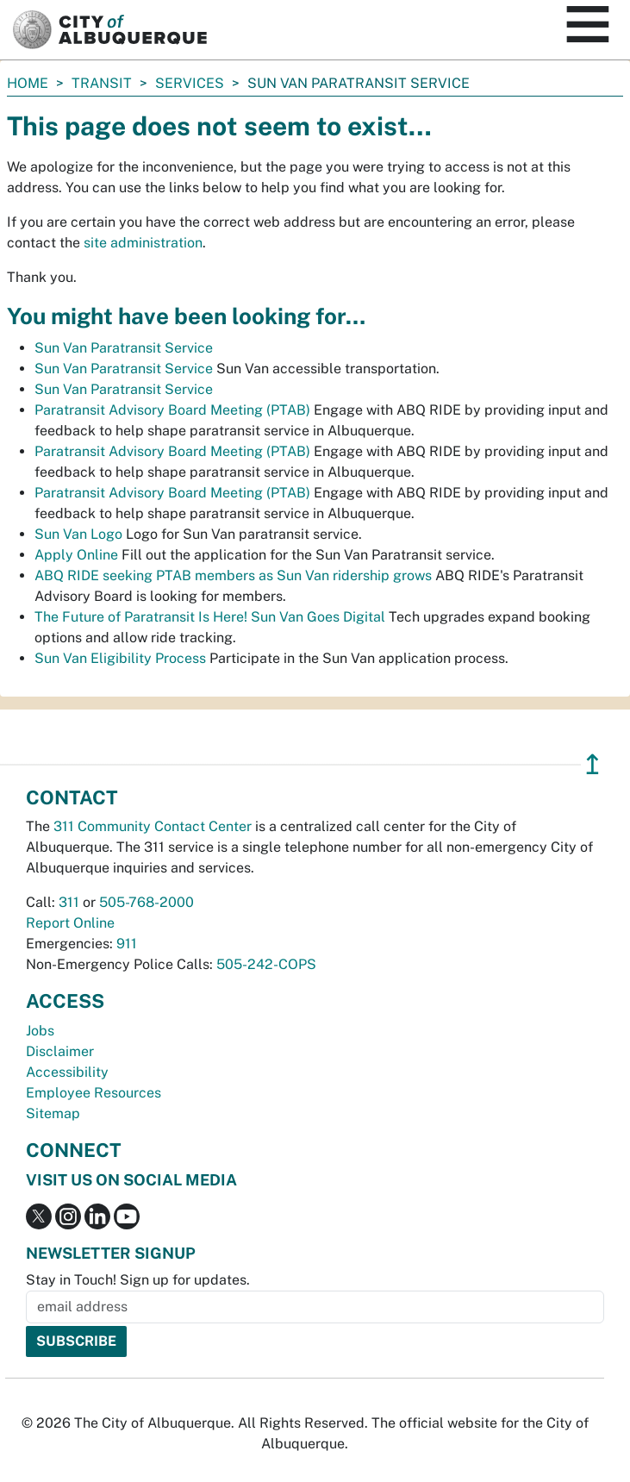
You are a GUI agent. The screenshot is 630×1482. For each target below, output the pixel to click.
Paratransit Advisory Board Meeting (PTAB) (172, 410)
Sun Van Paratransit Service (123, 348)
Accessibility (67, 1072)
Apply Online (76, 555)
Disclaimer (60, 1051)
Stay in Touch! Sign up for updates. (138, 1280)
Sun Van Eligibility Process (120, 658)
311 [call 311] (69, 902)
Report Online (70, 923)
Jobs (40, 1030)
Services (189, 83)
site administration (143, 242)
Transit (102, 83)
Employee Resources (93, 1093)
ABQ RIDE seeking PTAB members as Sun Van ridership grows (233, 575)
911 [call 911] (126, 943)
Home (27, 83)
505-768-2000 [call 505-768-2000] (146, 902)
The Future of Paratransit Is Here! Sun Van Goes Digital (209, 617)
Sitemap (53, 1113)
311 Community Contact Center (152, 826)
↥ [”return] (592, 764)
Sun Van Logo (78, 534)
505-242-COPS (266, 964)
